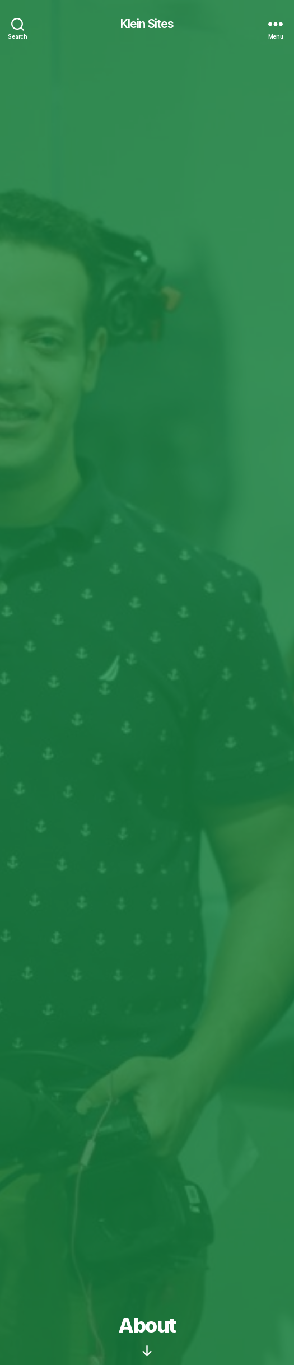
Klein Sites (147, 24)
